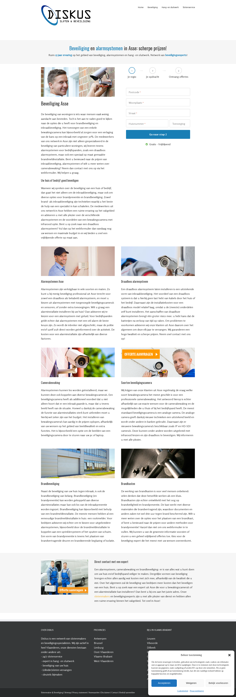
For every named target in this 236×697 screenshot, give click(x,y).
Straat (133, 113)
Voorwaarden (94, 692)
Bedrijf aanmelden (127, 692)
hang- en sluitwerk (63, 661)
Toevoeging (178, 123)
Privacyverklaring (197, 691)
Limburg (99, 647)
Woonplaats (136, 103)
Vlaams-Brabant (103, 656)
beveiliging (48, 665)
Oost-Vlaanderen (103, 652)
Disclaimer (105, 692)
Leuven (151, 638)
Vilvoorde (152, 643)
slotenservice (55, 656)
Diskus (45, 638)
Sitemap (67, 692)
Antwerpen (100, 638)
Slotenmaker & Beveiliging (52, 692)
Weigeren (191, 683)
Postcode (135, 92)
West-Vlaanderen (103, 661)
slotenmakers (102, 596)
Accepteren (164, 683)
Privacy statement (79, 692)
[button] (229, 655)
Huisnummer (137, 124)
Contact (114, 692)
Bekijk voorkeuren (218, 683)
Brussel (98, 643)
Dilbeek (151, 647)
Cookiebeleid (182, 691)
